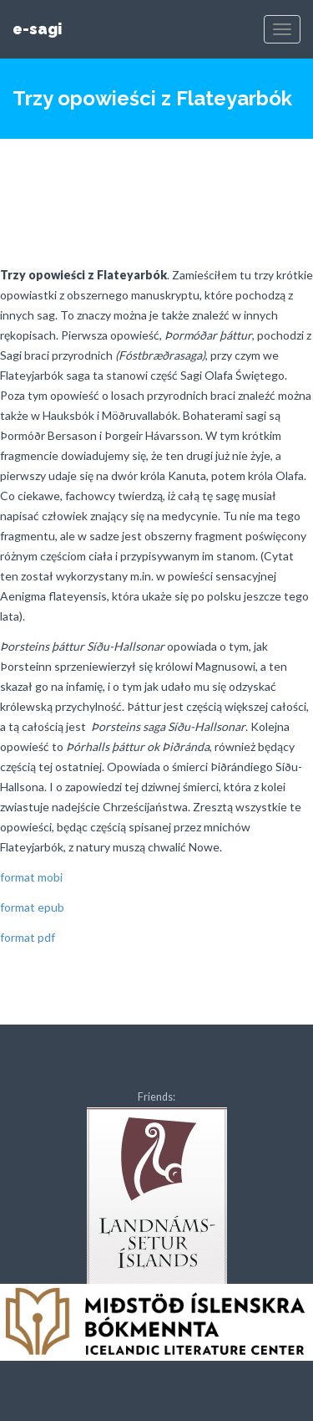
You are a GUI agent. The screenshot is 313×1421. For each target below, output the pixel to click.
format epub (32, 907)
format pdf (27, 937)
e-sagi (37, 29)
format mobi (31, 877)
